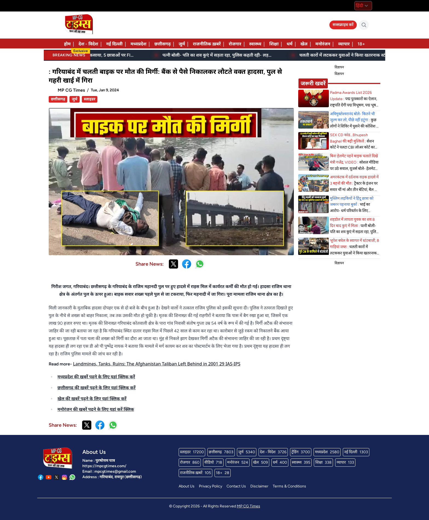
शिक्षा (274, 44)
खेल (304, 44)
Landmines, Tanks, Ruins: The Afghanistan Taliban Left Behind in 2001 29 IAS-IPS (156, 364)
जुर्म (182, 44)
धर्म (289, 44)
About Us (187, 486)
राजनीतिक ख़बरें (207, 44)
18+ (361, 44)
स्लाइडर (89, 99)
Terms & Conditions (289, 486)
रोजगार (235, 44)
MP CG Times (248, 506)
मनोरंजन (322, 44)
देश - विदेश (88, 44)
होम (67, 44)
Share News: (149, 264)
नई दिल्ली (114, 44)
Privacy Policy (210, 486)
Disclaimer (259, 486)
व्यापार (344, 44)
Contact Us (236, 486)
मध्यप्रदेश (138, 44)
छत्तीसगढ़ (162, 44)
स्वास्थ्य (255, 44)
